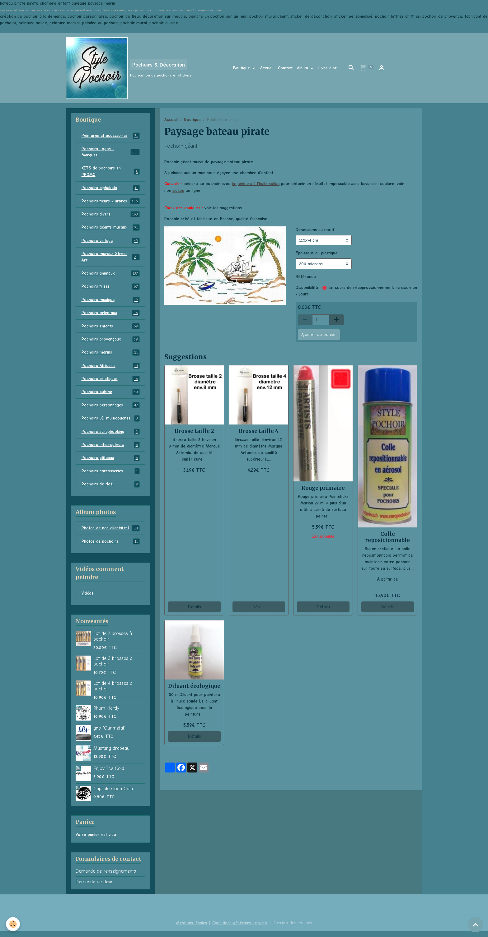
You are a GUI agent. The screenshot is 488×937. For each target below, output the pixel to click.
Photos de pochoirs (111, 547)
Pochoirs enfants (111, 329)
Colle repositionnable (387, 536)
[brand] (129, 68)
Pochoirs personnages (111, 409)
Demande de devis (94, 887)
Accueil (267, 68)
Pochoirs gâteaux (111, 463)
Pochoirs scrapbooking (111, 436)
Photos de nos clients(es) (111, 534)
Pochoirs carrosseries (111, 476)
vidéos (178, 190)
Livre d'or (327, 68)
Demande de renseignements (106, 877)
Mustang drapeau (111, 754)
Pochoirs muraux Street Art (111, 259)
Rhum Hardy (106, 714)
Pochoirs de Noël (111, 490)
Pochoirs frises (111, 289)
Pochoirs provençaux (111, 343)
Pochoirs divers (111, 216)
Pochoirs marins (111, 356)
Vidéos (88, 599)
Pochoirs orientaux (111, 316)
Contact (285, 68)
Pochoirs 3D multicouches (111, 423)
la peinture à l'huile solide (256, 183)
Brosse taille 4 (259, 430)
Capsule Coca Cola (113, 794)
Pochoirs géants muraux (111, 229)
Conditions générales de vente (240, 929)
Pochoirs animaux (111, 276)
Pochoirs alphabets (111, 189)
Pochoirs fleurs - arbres (111, 202)
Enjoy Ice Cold (108, 774)
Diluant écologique (194, 685)
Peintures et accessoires (111, 136)
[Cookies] (13, 924)
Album (303, 68)
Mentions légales (190, 929)
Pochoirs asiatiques (111, 383)
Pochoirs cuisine (111, 396)
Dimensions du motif (315, 229)
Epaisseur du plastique (317, 253)
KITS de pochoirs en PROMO (111, 172)
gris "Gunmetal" (109, 734)
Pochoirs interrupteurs (111, 450)
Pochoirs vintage (111, 242)
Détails (194, 606)
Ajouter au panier (318, 334)
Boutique (242, 68)
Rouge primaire (323, 487)
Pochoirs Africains (111, 369)
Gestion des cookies (294, 929)
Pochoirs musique (111, 302)
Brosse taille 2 (194, 430)
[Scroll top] (475, 924)
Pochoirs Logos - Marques (111, 152)
